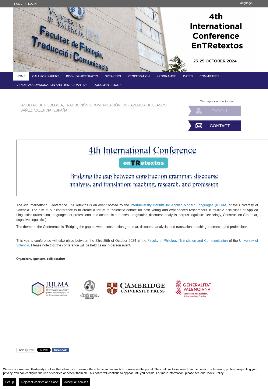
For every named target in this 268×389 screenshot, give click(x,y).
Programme (166, 76)
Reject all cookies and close (39, 382)
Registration (139, 76)
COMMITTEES (209, 76)
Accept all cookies (76, 382)
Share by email (26, 350)
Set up (9, 382)
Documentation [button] (108, 84)
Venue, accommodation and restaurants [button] (52, 84)
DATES (188, 76)
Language (246, 3)
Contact (220, 125)
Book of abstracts (82, 76)
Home (18, 3)
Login (32, 3)
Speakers (113, 76)
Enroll (219, 111)
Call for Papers (45, 76)
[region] (134, 375)
